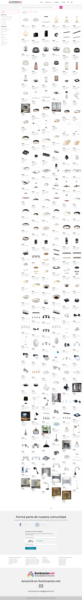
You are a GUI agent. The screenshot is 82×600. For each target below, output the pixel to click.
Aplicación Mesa (62, 561)
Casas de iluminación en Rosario (32, 563)
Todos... (10, 563)
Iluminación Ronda (13, 559)
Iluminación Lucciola (13, 560)
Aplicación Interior (62, 560)
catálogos (56, 2)
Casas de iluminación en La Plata (32, 562)
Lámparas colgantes (46, 561)
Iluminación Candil (13, 562)
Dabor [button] (10, 11)
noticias (63, 2)
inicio (41, 2)
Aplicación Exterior (63, 559)
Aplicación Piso (62, 563)
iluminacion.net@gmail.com (41, 591)
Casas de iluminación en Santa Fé (32, 561)
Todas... (27, 565)
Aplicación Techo (62, 565)
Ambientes (30, 11)
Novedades (35, 11)
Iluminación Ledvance (13, 561)
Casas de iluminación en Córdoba (32, 560)
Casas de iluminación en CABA (32, 559)
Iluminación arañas (46, 562)
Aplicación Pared (62, 562)
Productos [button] (48, 2)
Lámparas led (45, 559)
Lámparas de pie (45, 560)
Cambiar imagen (39, 540)
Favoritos (24, 11)
